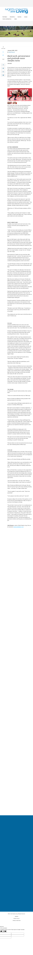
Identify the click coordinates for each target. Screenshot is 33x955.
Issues (25, 17)
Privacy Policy (16, 918)
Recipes (19, 17)
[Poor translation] (5, 931)
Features (4, 17)
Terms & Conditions (16, 920)
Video (15, 19)
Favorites (12, 17)
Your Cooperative (6, 19)
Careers (16, 916)
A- (3, 52)
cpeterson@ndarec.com (18, 527)
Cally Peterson (12, 52)
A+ (3, 55)
